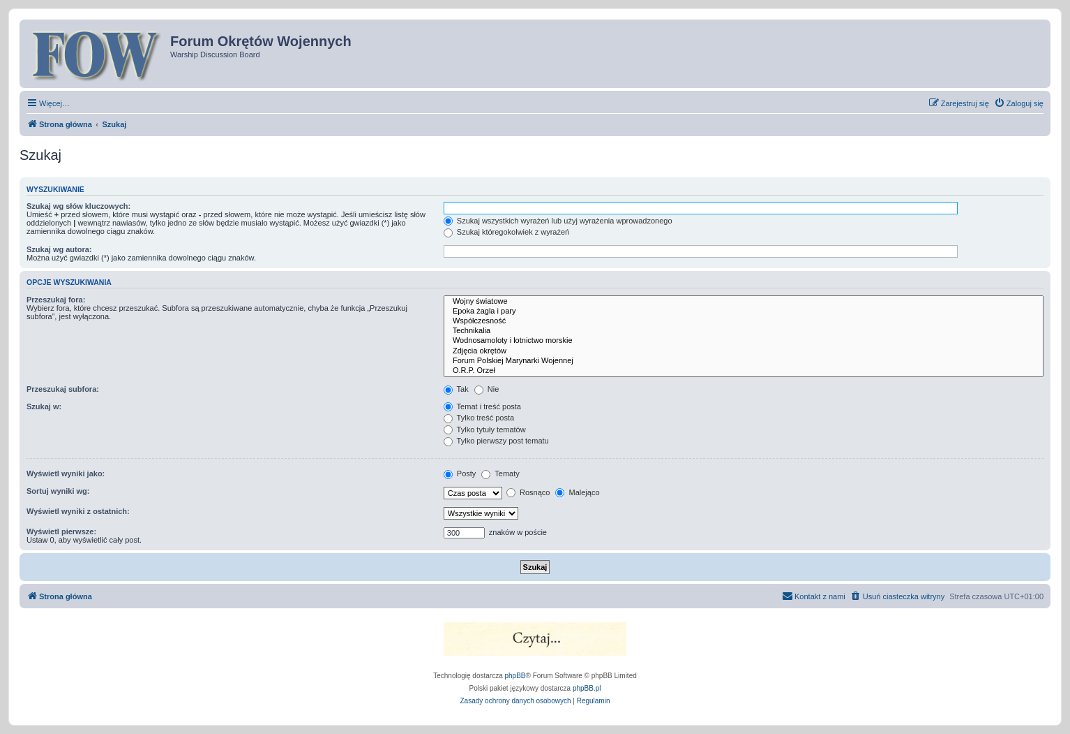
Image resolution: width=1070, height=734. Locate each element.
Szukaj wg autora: (59, 249)
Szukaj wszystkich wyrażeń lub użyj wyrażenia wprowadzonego (558, 220)
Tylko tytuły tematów (485, 429)
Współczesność (743, 321)
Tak (456, 389)
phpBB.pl (587, 688)
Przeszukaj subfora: (63, 389)
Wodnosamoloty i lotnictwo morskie (743, 341)
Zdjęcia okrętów (743, 351)
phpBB (515, 676)
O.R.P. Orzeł (743, 371)
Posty (460, 473)
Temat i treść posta (482, 406)
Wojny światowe (743, 302)
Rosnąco (528, 492)
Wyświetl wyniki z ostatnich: (78, 511)
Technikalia (743, 331)
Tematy (500, 473)
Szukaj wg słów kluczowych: (78, 206)
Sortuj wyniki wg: (58, 491)
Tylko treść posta (479, 417)
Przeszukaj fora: (56, 299)
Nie (486, 389)
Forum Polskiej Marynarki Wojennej (743, 361)
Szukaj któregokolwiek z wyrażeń (506, 232)
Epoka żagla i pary (743, 311)
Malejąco (577, 492)
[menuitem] (1018, 103)
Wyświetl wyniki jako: (66, 473)
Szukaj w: (44, 406)
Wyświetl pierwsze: (61, 531)
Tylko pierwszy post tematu (496, 440)
